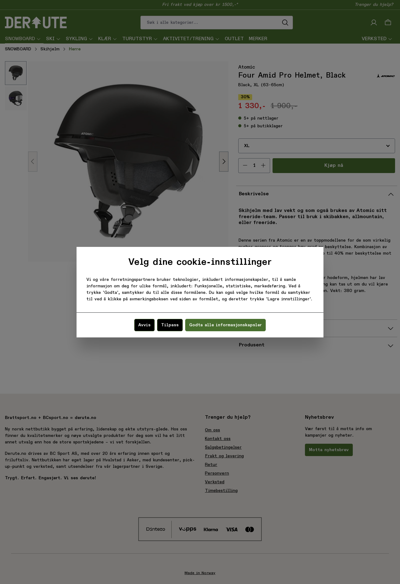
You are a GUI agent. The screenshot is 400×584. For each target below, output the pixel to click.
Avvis (144, 325)
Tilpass (170, 325)
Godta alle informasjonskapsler (225, 325)
